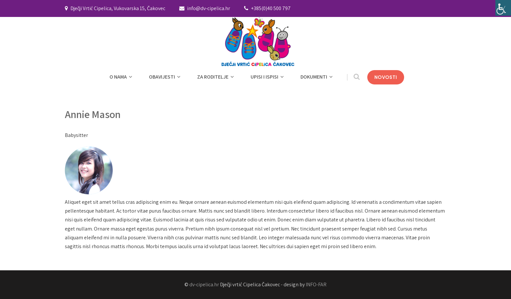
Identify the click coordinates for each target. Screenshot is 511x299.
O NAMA (122, 76)
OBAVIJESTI (165, 76)
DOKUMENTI (317, 76)
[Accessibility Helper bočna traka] (503, 8)
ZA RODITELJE (216, 76)
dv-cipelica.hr (204, 284)
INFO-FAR (316, 284)
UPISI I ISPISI (268, 76)
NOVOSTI (385, 77)
